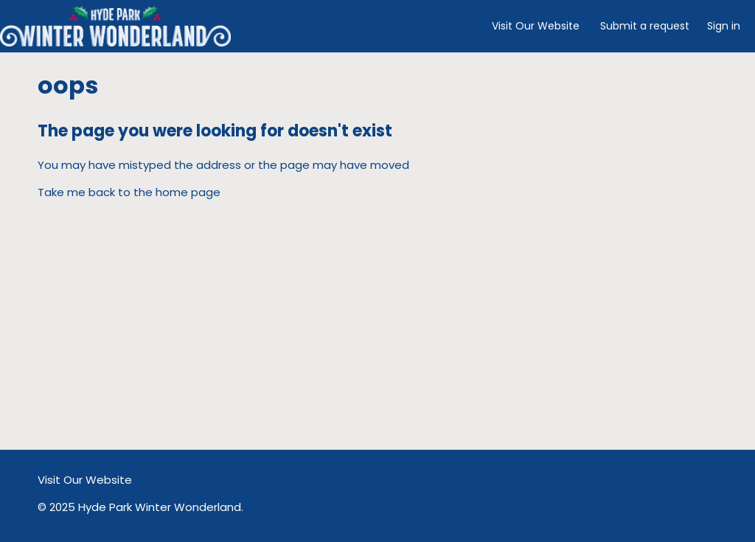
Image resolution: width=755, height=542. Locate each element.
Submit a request (644, 25)
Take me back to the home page (129, 192)
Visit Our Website (536, 25)
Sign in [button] (723, 25)
